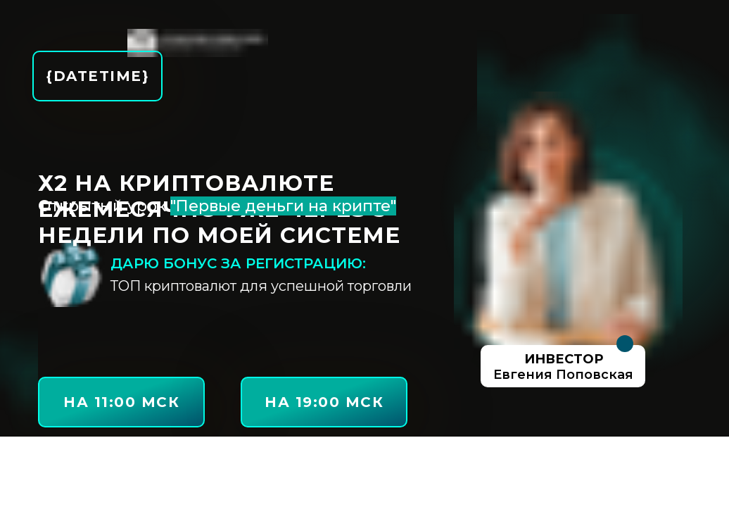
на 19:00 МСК (324, 402)
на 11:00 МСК (121, 402)
